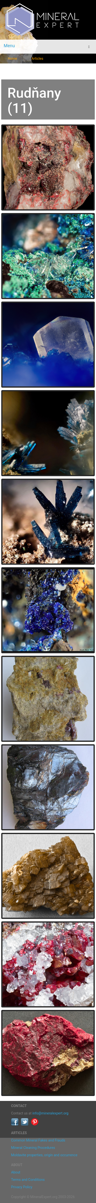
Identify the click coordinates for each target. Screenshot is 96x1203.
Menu (9, 45)
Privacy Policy (21, 1187)
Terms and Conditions (28, 1180)
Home (12, 59)
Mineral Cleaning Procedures (33, 1148)
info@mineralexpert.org (50, 1113)
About (15, 1172)
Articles (37, 59)
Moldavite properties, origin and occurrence (44, 1155)
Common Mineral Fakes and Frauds (38, 1140)
